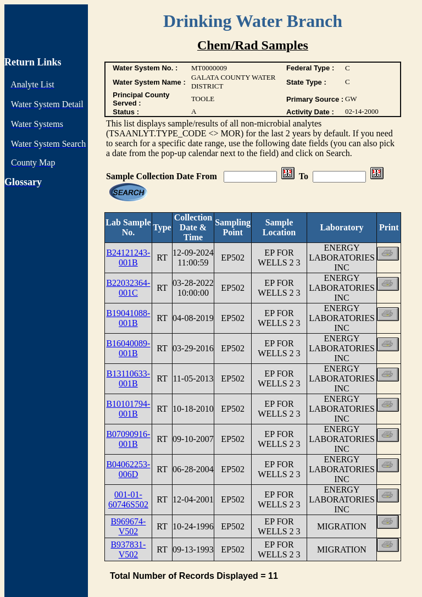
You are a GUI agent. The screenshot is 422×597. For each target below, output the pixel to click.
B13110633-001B (128, 378)
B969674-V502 (128, 526)
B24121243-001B (128, 257)
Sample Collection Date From (162, 176)
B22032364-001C (128, 287)
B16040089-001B (128, 348)
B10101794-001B (128, 408)
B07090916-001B (128, 439)
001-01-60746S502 (128, 499)
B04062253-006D (128, 469)
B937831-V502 (128, 549)
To (303, 176)
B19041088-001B (128, 318)
